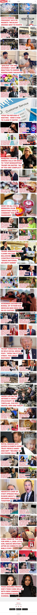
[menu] (9, 1)
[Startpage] (4, 1)
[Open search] (35, 1)
